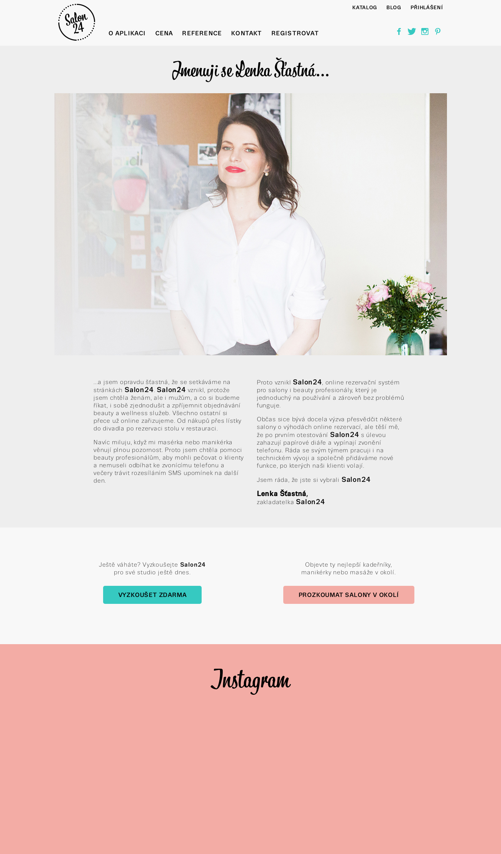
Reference (202, 33)
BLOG (393, 7)
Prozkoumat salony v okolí (349, 595)
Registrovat (295, 33)
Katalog (364, 7)
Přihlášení (427, 7)
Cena (164, 33)
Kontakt (246, 33)
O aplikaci (127, 33)
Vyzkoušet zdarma (152, 595)
